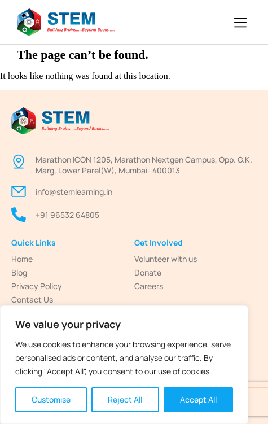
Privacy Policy (36, 286)
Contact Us (32, 299)
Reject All (125, 399)
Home (22, 258)
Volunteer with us (165, 258)
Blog (19, 272)
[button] (240, 23)
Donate (147, 272)
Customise (51, 399)
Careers (148, 286)
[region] (124, 364)
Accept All (198, 399)
